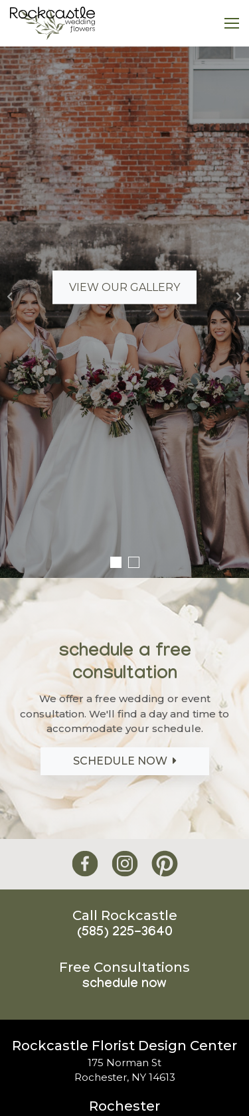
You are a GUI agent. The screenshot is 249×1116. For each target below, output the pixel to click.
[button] (10, 296)
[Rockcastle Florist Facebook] (85, 864)
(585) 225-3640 (125, 933)
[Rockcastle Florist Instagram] (125, 864)
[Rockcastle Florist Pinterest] (164, 864)
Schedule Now (125, 761)
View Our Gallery (124, 287)
